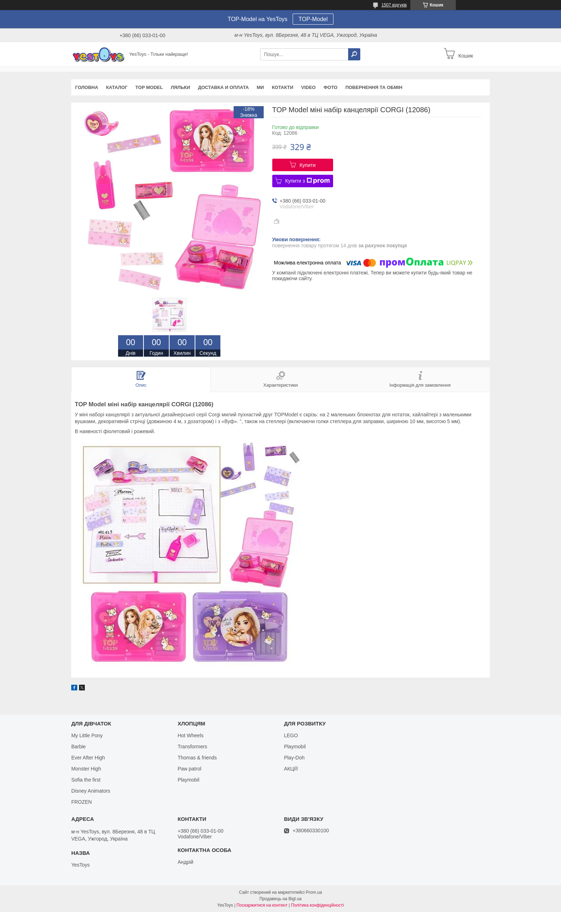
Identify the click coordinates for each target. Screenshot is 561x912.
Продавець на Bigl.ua (280, 898)
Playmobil (188, 780)
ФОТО (330, 87)
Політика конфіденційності (317, 905)
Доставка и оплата (223, 87)
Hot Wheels (190, 735)
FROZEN (81, 802)
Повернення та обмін (373, 87)
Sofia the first (86, 780)
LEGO (291, 735)
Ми (260, 87)
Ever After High (88, 757)
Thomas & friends (197, 757)
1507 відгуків (394, 5)
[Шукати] (354, 54)
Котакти (282, 87)
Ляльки (180, 87)
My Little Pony (87, 735)
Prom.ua (314, 892)
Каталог (116, 87)
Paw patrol (189, 769)
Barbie (78, 746)
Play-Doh (294, 757)
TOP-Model (313, 19)
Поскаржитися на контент (261, 905)
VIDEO (308, 87)
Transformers (192, 746)
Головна (86, 87)
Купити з (307, 181)
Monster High (86, 769)
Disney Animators (90, 791)
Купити (307, 165)
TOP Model (149, 87)
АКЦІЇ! (291, 769)
